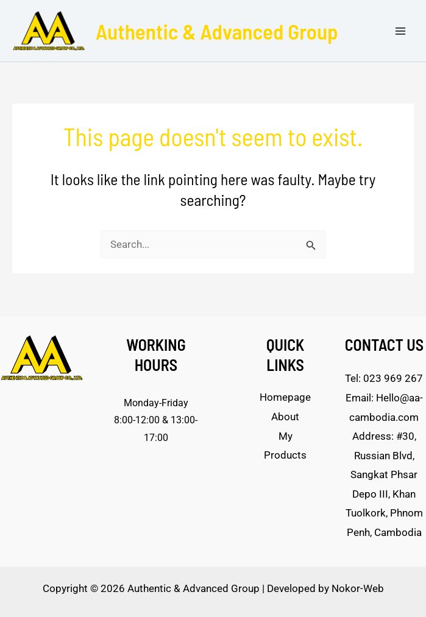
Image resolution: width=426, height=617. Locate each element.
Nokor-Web (358, 588)
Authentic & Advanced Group (217, 31)
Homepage (285, 397)
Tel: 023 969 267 (384, 378)
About (285, 417)
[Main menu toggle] (400, 31)
